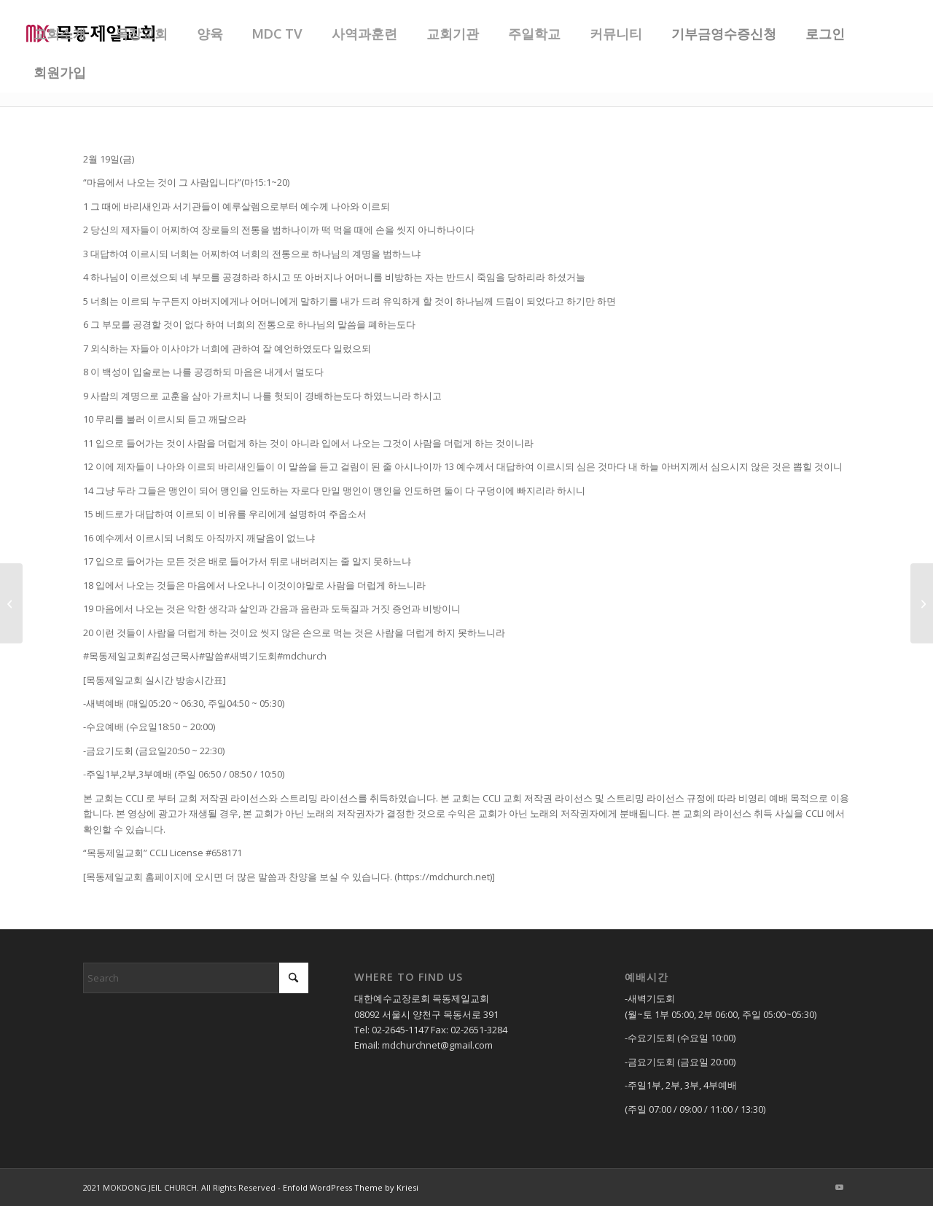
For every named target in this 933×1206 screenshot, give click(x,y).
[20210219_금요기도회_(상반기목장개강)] (921, 603)
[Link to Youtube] (839, 1187)
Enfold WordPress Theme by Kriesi (350, 1187)
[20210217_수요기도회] (11, 603)
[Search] (195, 978)
